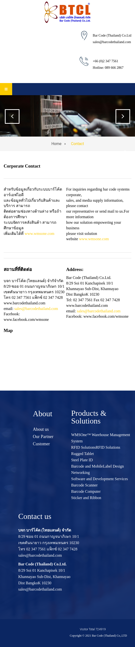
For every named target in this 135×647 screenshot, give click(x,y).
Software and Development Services (99, 479)
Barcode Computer (86, 491)
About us (41, 429)
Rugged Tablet (82, 454)
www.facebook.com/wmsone (26, 319)
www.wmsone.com (39, 233)
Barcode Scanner (84, 485)
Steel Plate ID (82, 460)
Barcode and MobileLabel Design (97, 466)
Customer (41, 443)
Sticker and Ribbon (86, 498)
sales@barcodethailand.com (112, 42)
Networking (80, 472)
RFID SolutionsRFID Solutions (95, 447)
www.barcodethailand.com (87, 305)
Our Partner (43, 436)
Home (56, 143)
